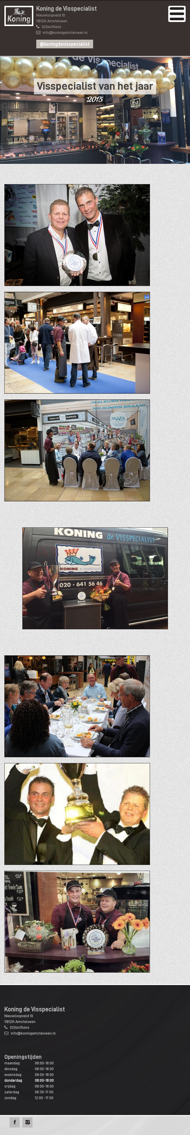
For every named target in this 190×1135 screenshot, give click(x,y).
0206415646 (51, 27)
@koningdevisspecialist (65, 44)
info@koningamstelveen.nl (65, 32)
